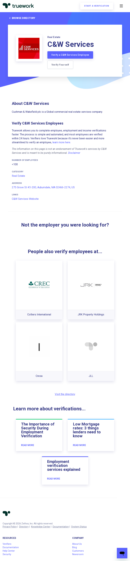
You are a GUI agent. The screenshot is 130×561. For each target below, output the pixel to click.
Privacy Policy (10, 526)
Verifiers (7, 544)
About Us (77, 544)
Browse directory (21, 18)
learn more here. (61, 142)
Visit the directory (65, 394)
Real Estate (18, 175)
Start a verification (96, 6)
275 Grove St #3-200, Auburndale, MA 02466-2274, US (43, 187)
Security (7, 554)
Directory (24, 526)
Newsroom (78, 554)
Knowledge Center (40, 526)
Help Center (9, 551)
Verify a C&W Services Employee (70, 55)
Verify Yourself (60, 64)
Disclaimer (74, 152)
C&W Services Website (25, 198)
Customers (78, 551)
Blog (74, 547)
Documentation (61, 526)
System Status (79, 526)
